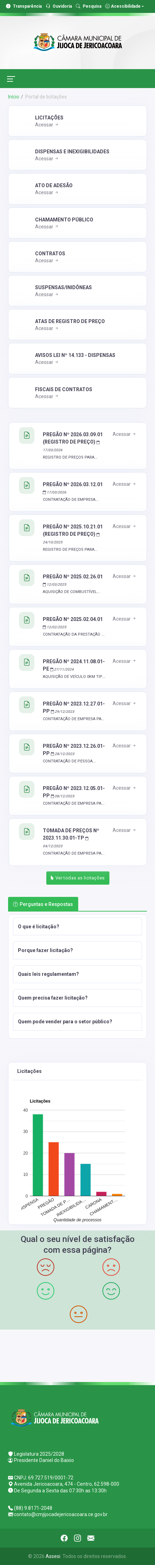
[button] (77, 926)
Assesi (53, 1556)
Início (13, 97)
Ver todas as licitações (78, 877)
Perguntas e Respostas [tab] (43, 904)
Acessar (47, 124)
